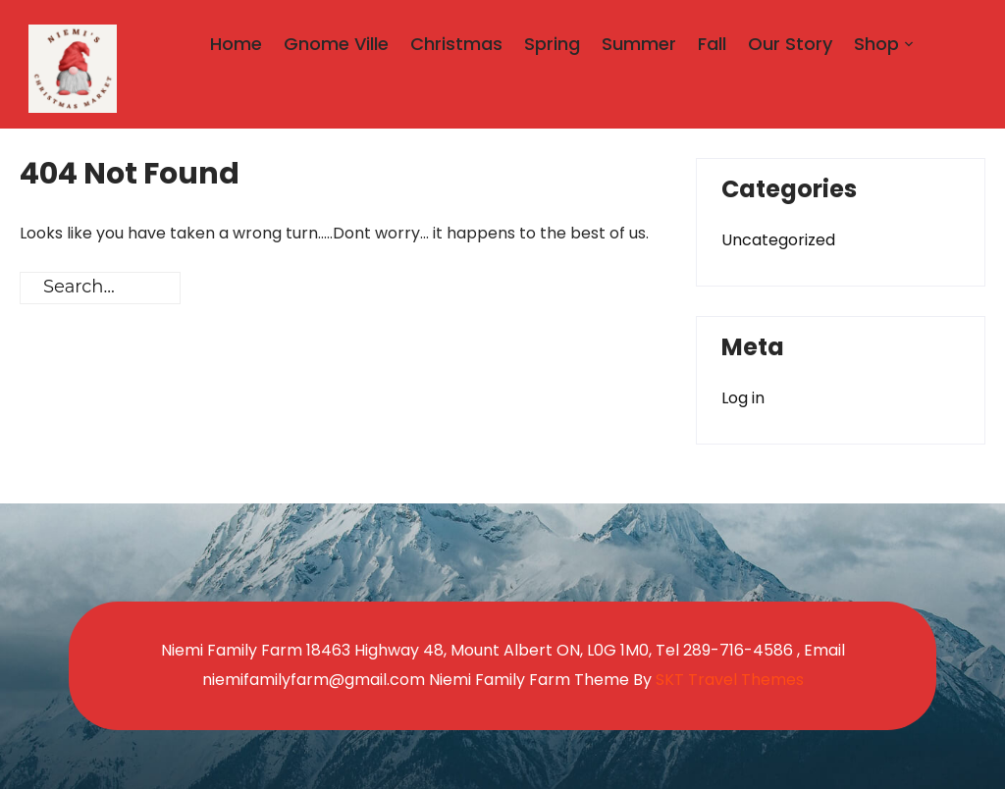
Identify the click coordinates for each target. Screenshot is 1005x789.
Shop (876, 43)
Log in (743, 398)
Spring (552, 43)
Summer (639, 43)
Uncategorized (778, 240)
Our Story (790, 43)
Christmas (456, 43)
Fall (712, 43)
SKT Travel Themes (730, 679)
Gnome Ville (336, 43)
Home (236, 43)
